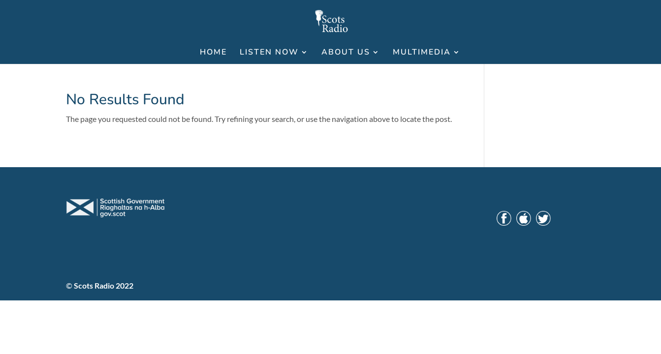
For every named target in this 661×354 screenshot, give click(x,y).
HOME (213, 53)
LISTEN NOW (269, 53)
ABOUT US (345, 53)
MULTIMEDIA (422, 53)
